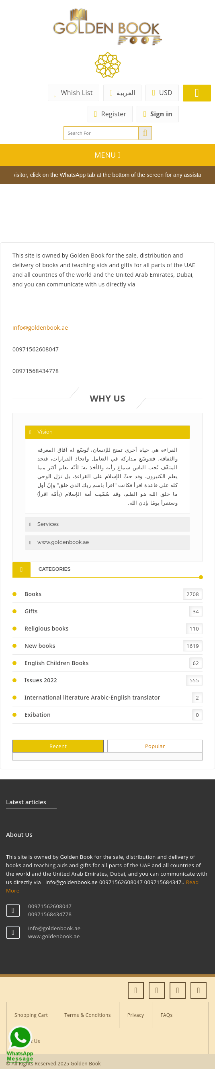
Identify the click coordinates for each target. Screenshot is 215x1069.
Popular (155, 746)
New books (40, 645)
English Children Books (57, 663)
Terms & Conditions (87, 1015)
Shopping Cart (31, 1015)
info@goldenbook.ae (40, 327)
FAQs (166, 1015)
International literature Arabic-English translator (92, 697)
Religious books (47, 628)
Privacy (135, 1015)
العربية (122, 92)
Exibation (38, 714)
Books (33, 594)
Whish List (73, 92)
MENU (107, 155)
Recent (58, 746)
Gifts (31, 611)
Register (110, 114)
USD (162, 92)
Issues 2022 (41, 680)
